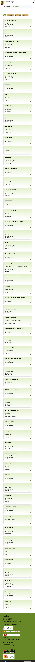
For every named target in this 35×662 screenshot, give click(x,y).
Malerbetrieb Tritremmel (10, 317)
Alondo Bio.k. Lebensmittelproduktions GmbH (15, 52)
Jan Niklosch (7, 286)
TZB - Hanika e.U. (8, 580)
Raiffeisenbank (8, 484)
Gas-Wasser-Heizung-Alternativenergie (14, 232)
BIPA (6, 94)
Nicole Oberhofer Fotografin (11, 399)
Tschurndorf (18, 15)
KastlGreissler (8, 307)
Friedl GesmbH (8, 178)
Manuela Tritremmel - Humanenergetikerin (15, 328)
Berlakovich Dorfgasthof (10, 73)
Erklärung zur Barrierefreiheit (10, 624)
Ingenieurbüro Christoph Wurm (12, 276)
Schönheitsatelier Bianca (10, 548)
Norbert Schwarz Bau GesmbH (12, 389)
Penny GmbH (8, 442)
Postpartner (7, 474)
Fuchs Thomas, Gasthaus (10, 189)
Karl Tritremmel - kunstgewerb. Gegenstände (15, 297)
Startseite (14, 6)
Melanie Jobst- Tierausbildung (11, 379)
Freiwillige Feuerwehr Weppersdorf (12, 639)
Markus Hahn (8, 368)
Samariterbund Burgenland (11, 538)
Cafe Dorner (7, 116)
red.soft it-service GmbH (10, 506)
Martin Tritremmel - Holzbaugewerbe (13, 338)
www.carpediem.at (27, 661)
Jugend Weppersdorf (9, 645)
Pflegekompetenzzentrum (11, 453)
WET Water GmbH (9, 601)
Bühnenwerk (7, 644)
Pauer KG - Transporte (10, 431)
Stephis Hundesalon (9, 559)
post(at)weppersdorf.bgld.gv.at (14, 621)
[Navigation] (33, 2)
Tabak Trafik (7, 569)
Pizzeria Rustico (8, 463)
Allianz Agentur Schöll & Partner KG (13, 41)
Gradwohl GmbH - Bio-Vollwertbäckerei (14, 221)
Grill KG (6, 242)
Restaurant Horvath (9, 516)
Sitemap (33, 0)
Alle (5, 15)
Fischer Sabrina (8, 200)
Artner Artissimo (8, 62)
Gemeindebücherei (8, 642)
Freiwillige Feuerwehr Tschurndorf (11, 640)
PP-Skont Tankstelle (9, 421)
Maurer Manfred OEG (9, 347)
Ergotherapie (8, 157)
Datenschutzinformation (9, 622)
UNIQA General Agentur (10, 591)
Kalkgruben (25, 15)
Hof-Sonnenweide (9, 263)
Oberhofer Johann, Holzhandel (12, 410)
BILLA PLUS (7, 84)
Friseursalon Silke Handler (11, 210)
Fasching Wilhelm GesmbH (11, 168)
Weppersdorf (11, 15)
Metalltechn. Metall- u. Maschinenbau (13, 358)
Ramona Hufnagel (9, 527)
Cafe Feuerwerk (8, 126)
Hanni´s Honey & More (10, 253)
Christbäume (8, 105)
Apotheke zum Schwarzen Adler (12, 31)
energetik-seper (8, 147)
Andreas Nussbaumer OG (10, 20)
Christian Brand (8, 137)
